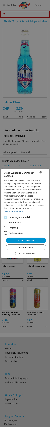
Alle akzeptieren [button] (25, 240)
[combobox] (40, 172)
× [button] (44, 172)
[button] (25, 253)
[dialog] (25, 213)
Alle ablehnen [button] (26, 247)
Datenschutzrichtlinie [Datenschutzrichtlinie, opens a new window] (13, 211)
